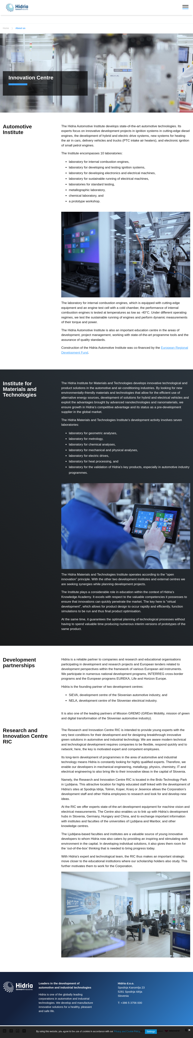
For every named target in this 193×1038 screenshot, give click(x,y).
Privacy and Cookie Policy (127, 1031)
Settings (151, 1031)
